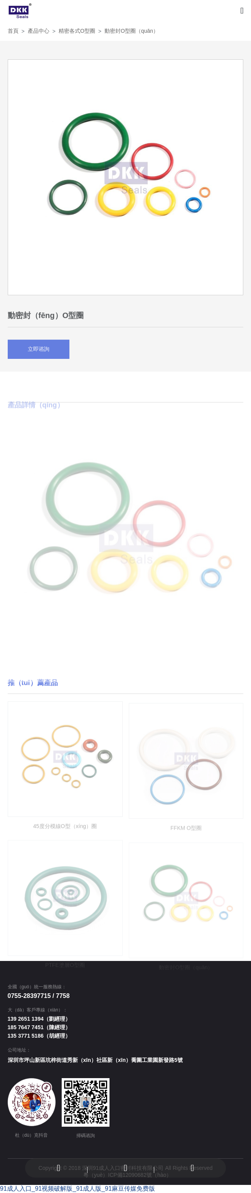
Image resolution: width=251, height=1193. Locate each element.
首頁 (13, 31)
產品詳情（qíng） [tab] (36, 420)
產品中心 (38, 31)
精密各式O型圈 (77, 31)
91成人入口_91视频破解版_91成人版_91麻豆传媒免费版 (77, 1188)
